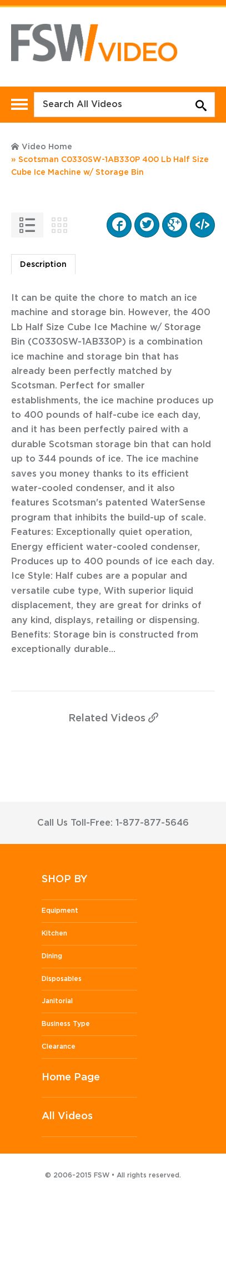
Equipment (60, 910)
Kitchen (54, 933)
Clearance (59, 1046)
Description (43, 265)
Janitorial (57, 1001)
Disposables (62, 978)
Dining (52, 956)
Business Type (66, 1023)
